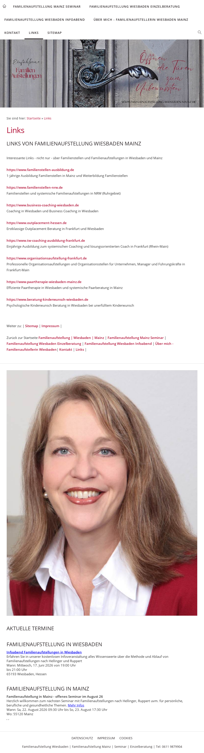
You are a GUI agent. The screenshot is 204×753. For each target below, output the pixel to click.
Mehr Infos (76, 705)
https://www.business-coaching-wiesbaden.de (43, 205)
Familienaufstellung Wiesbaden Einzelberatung (134, 6)
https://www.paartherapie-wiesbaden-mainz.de (44, 282)
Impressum (51, 326)
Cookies (126, 738)
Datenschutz (82, 738)
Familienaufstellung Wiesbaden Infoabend (44, 19)
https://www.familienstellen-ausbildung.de (40, 170)
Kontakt (12, 33)
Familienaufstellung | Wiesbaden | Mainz (71, 337)
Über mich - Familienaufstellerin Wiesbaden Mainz (141, 19)
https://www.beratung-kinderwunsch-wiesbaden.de (47, 299)
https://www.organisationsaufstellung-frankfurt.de (47, 258)
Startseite (34, 118)
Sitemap (54, 33)
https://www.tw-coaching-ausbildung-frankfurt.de (46, 240)
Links (34, 33)
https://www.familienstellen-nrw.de (35, 187)
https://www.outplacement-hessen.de (37, 223)
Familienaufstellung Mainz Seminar (47, 6)
